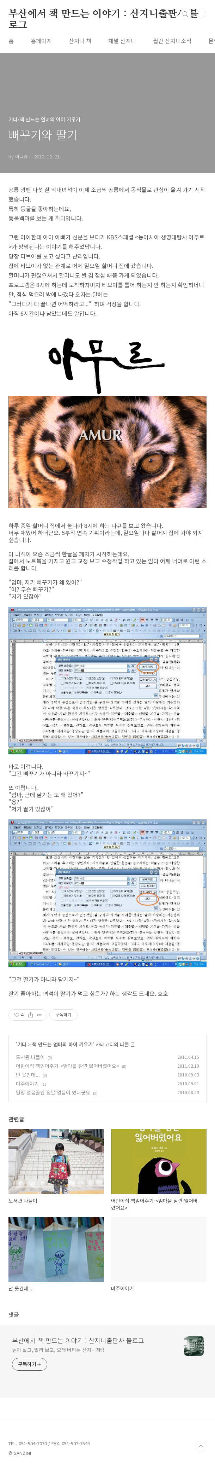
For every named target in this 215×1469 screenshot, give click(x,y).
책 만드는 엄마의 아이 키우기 (62, 1044)
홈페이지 (41, 40)
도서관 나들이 (30, 1057)
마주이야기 (27, 1083)
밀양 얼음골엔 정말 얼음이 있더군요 (53, 1092)
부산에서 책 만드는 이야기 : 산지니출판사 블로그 (103, 14)
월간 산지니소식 (172, 40)
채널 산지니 (122, 40)
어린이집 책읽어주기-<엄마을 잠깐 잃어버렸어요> (67, 1065)
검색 (185, 14)
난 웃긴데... (28, 1074)
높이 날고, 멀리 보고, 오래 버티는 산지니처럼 (58, 1349)
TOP (201, 1446)
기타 (21, 1044)
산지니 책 (80, 40)
